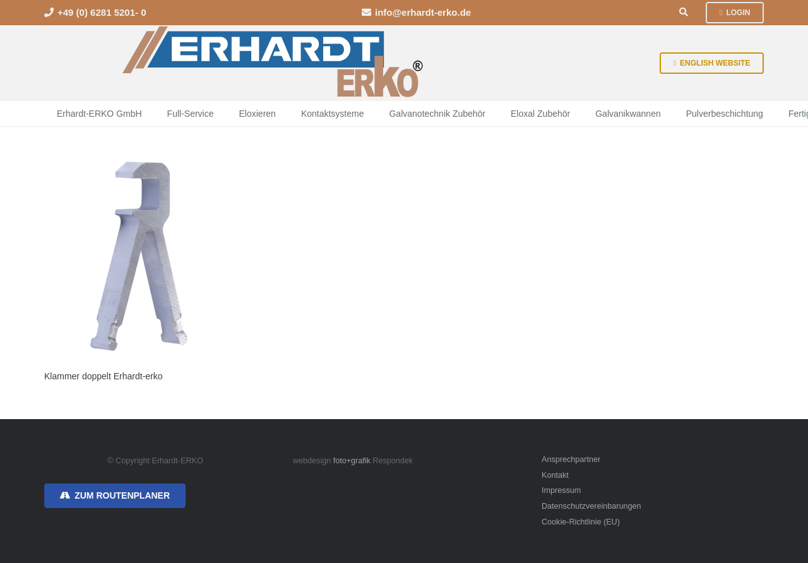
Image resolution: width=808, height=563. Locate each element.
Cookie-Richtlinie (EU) (581, 522)
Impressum (561, 490)
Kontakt (555, 475)
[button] (684, 12)
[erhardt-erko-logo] (273, 63)
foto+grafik (352, 460)
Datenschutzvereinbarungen (591, 506)
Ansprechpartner (571, 459)
